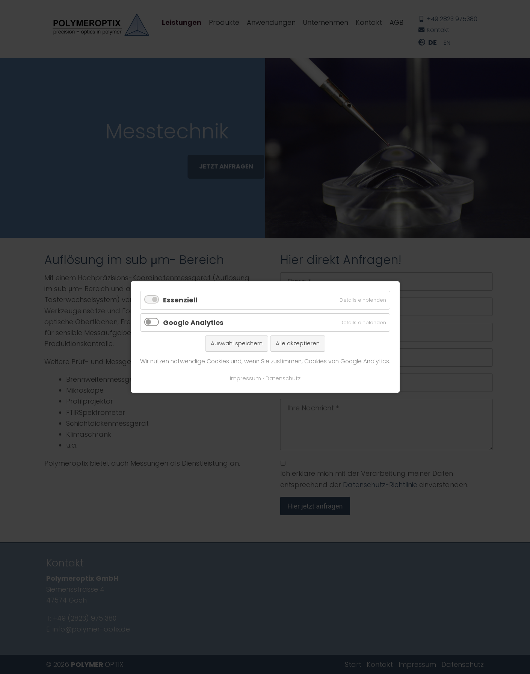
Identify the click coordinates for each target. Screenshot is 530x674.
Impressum (245, 378)
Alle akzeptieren (298, 343)
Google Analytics (193, 322)
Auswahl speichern (237, 343)
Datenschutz (283, 378)
